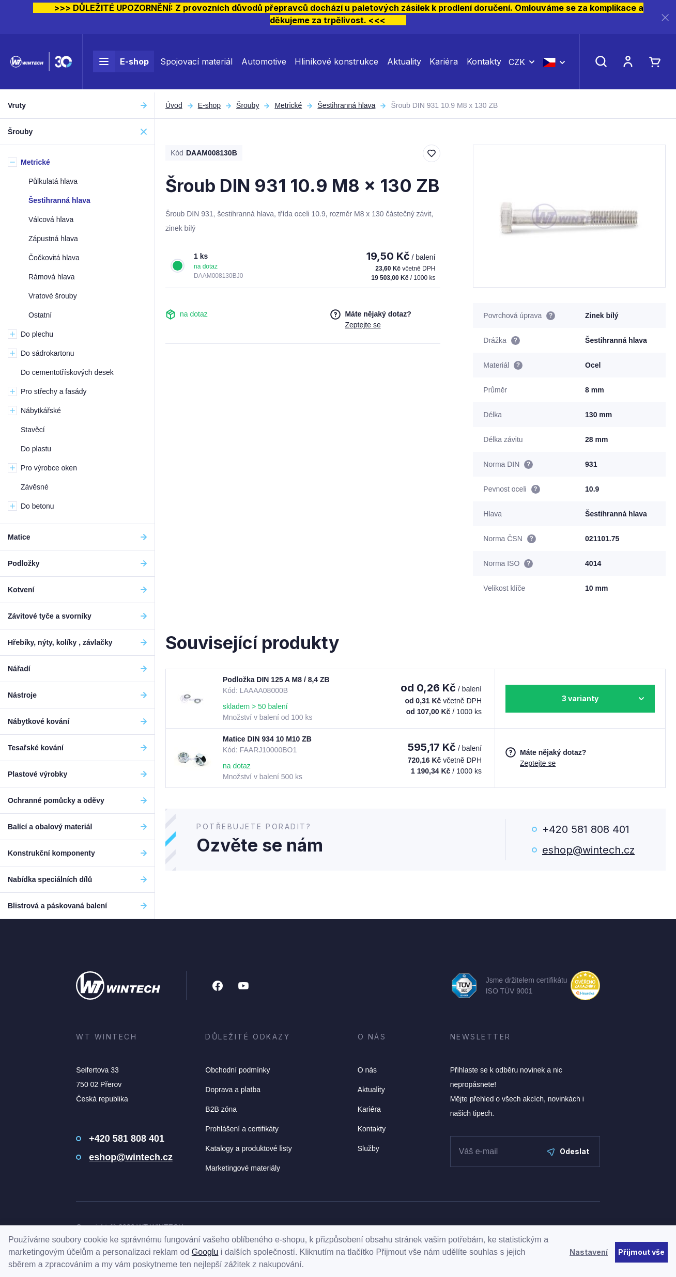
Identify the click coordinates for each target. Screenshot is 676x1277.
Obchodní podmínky (237, 1070)
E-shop (121, 63)
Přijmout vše (641, 1252)
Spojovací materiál (196, 63)
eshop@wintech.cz (588, 850)
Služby (368, 1148)
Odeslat (568, 1151)
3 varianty (580, 698)
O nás (367, 1070)
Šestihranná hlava (346, 105)
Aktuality (404, 63)
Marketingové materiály (242, 1168)
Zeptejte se (362, 325)
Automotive (263, 63)
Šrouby (247, 105)
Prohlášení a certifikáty (242, 1129)
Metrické (288, 105)
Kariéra (443, 63)
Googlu (205, 1252)
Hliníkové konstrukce (336, 63)
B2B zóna (221, 1109)
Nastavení (589, 1252)
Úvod (173, 105)
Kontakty (484, 63)
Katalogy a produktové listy (248, 1148)
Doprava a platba (232, 1089)
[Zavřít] (665, 17)
